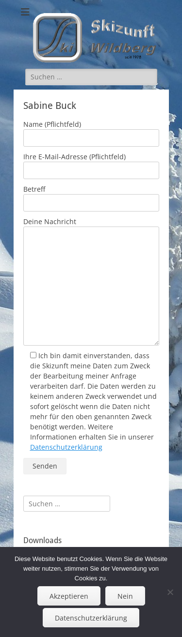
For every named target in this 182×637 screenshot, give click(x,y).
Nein (125, 596)
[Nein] (170, 592)
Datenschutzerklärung (66, 447)
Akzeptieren (69, 596)
